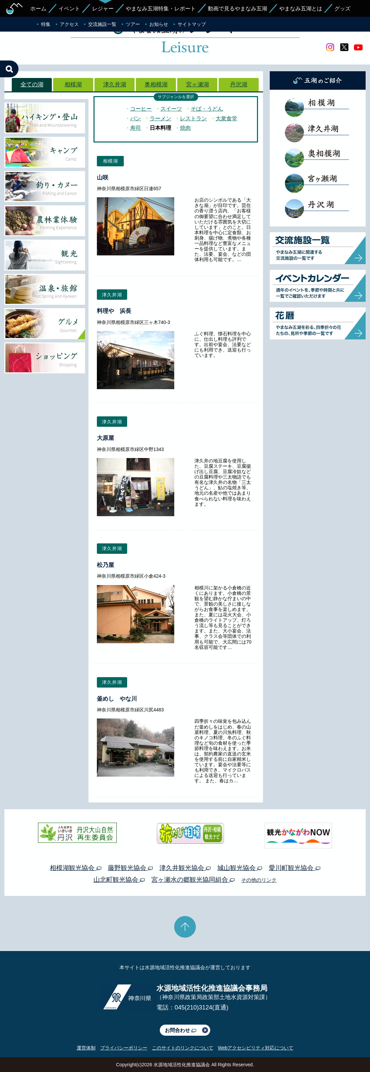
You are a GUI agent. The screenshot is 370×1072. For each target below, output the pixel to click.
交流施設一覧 (102, 24)
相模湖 (73, 84)
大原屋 (105, 438)
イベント (69, 8)
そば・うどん (207, 109)
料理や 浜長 (114, 311)
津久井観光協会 (185, 867)
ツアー (133, 24)
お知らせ (158, 24)
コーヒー (141, 109)
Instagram (330, 47)
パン (135, 118)
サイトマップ (192, 24)
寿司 (135, 128)
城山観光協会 (239, 867)
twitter (344, 47)
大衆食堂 (226, 118)
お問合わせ (180, 1030)
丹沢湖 (238, 84)
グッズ (342, 8)
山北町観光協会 (119, 879)
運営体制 (86, 1047)
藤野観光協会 (130, 867)
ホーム (38, 8)
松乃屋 (105, 565)
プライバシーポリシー (123, 1047)
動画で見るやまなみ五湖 (237, 8)
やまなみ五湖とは (300, 8)
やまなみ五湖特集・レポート (161, 8)
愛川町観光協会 (294, 867)
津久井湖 (114, 84)
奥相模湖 (156, 84)
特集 (45, 24)
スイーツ (171, 109)
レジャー (103, 8)
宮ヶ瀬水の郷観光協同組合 (192, 879)
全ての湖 (32, 84)
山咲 (102, 177)
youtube (358, 47)
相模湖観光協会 (75, 867)
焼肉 (185, 128)
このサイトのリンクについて (182, 1047)
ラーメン (160, 118)
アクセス (69, 24)
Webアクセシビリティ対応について (256, 1047)
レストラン (193, 118)
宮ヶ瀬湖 (197, 84)
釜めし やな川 (117, 699)
